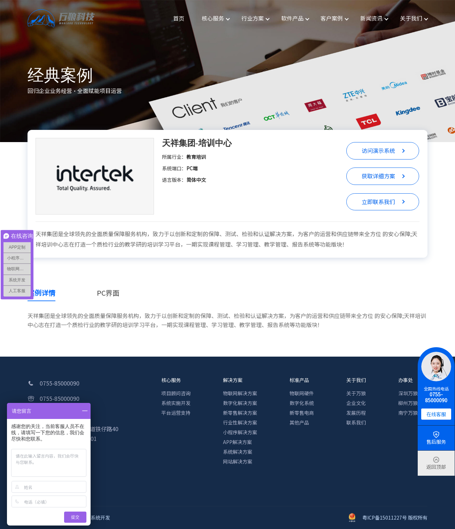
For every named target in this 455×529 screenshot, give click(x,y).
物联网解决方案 (240, 393)
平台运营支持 (176, 412)
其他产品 (299, 422)
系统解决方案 (237, 451)
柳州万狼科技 (412, 402)
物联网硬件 (302, 393)
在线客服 (436, 414)
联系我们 (356, 422)
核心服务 (171, 379)
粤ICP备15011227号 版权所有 (388, 517)
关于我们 (356, 379)
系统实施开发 (176, 402)
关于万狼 (356, 393)
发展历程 (356, 412)
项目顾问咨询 (176, 393)
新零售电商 (302, 412)
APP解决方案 (237, 441)
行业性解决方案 (240, 422)
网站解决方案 (237, 461)
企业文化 (356, 402)
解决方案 (232, 379)
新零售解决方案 (240, 412)
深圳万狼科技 (412, 393)
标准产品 (299, 379)
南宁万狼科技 (412, 412)
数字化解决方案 (240, 402)
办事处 (405, 379)
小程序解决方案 (240, 432)
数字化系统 (302, 402)
